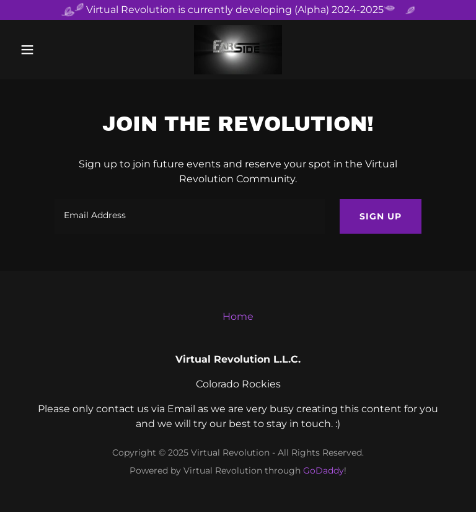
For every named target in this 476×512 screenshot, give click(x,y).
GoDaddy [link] (323, 470)
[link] (238, 49)
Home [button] (238, 316)
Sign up (380, 216)
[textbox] (190, 216)
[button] (48, 49)
